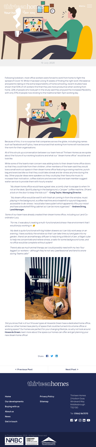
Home (8, 396)
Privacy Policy (47, 396)
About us (9, 411)
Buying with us (12, 406)
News (7, 416)
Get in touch (11, 421)
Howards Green (12, 332)
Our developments (14, 401)
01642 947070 (81, 413)
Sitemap (44, 401)
